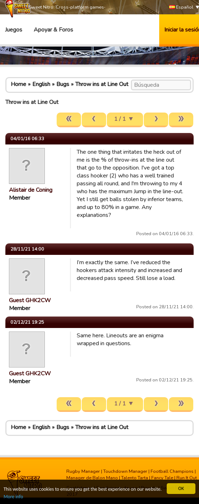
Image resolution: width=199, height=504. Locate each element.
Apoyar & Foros (53, 30)
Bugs (62, 84)
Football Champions (172, 471)
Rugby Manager (83, 471)
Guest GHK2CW (30, 300)
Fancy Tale (162, 478)
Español (181, 7)
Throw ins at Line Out (101, 84)
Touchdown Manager (125, 471)
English (41, 84)
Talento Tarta (134, 478)
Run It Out (186, 478)
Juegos (13, 30)
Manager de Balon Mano (92, 478)
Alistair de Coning (30, 190)
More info (13, 497)
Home (18, 84)
